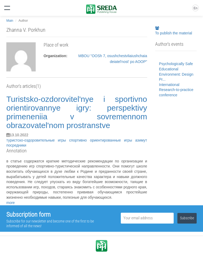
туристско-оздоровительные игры (37, 140)
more (10, 203)
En (195, 8)
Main (9, 20)
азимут (141, 140)
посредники (16, 145)
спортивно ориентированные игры (102, 140)
